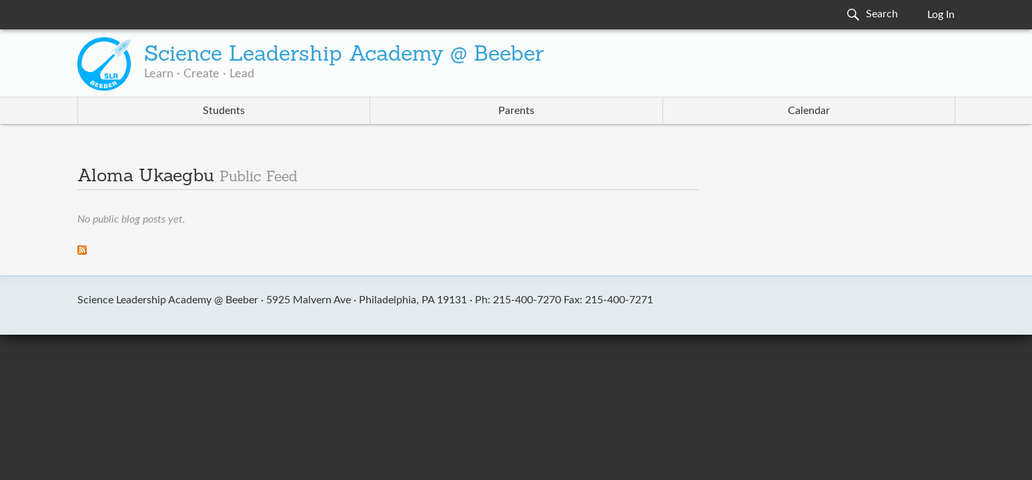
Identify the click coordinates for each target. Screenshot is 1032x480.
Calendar (809, 110)
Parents (516, 110)
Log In (941, 14)
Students (224, 110)
